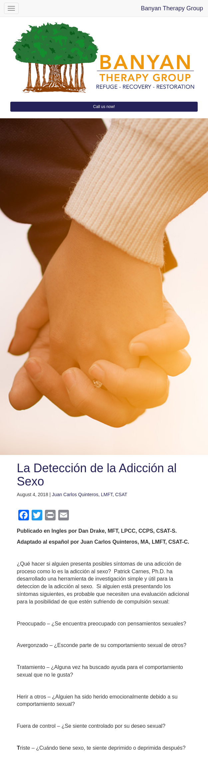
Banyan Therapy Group (172, 8)
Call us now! (104, 106)
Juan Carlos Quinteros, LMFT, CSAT (89, 494)
